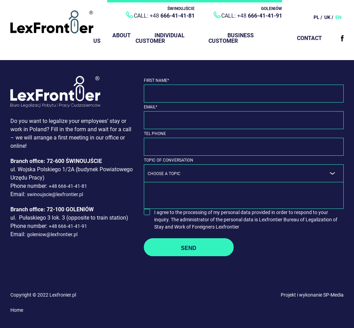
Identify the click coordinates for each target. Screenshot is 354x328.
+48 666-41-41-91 (68, 226)
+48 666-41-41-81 (68, 186)
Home (16, 310)
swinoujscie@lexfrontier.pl (55, 194)
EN (338, 17)
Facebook (342, 38)
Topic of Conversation (168, 160)
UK (327, 17)
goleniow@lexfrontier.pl (52, 234)
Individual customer (160, 38)
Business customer (231, 38)
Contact (309, 38)
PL (316, 17)
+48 (172, 15)
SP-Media (333, 295)
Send (188, 248)
